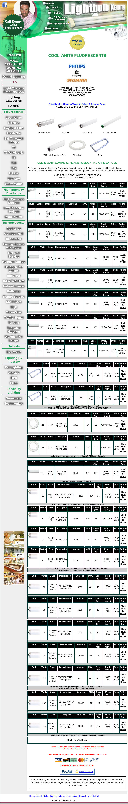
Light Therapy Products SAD (13, 90)
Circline (14, 123)
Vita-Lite (14, 178)
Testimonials (13, 403)
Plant (13, 383)
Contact (82, 796)
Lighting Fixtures (57, 796)
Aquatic (14, 372)
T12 (13, 168)
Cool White (14, 117)
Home (32, 796)
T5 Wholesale (14, 152)
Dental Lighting (13, 76)
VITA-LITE (14, 55)
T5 (13, 147)
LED (14, 82)
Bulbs (45, 796)
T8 (13, 157)
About (39, 796)
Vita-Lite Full (93, 796)
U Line (13, 173)
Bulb (32, 183)
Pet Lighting (14, 367)
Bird (14, 378)
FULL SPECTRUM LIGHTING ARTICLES (13, 66)
